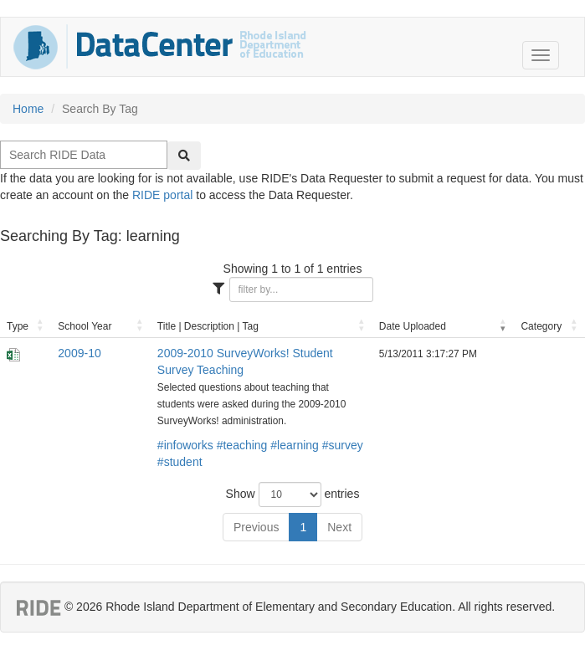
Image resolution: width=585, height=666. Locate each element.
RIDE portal (162, 195)
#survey (342, 445)
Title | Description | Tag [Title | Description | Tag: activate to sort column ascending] (208, 326)
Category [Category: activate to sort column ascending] (541, 326)
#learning (294, 445)
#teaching (242, 445)
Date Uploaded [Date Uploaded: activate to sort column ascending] (412, 326)
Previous (256, 527)
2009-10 (79, 353)
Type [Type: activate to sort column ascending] (17, 326)
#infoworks (185, 445)
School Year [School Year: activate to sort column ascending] (84, 326)
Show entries (293, 494)
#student (180, 462)
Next (339, 527)
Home (28, 108)
